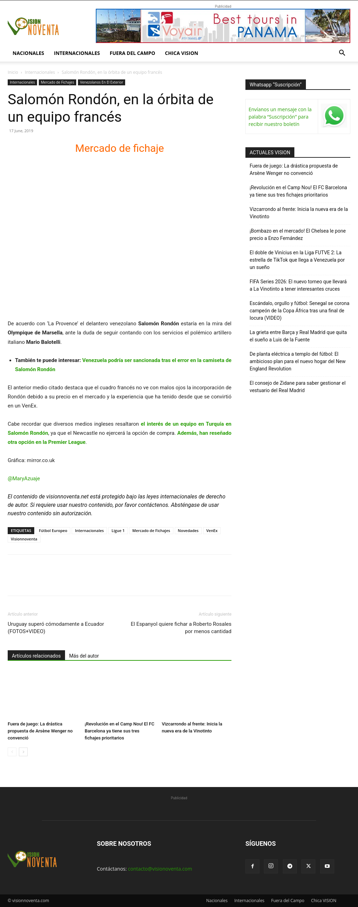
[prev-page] (12, 751)
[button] (342, 53)
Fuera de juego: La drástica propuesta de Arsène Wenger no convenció (40, 731)
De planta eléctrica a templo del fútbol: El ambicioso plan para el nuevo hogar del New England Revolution (297, 361)
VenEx (211, 530)
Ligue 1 (118, 530)
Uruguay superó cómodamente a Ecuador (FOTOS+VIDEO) (56, 628)
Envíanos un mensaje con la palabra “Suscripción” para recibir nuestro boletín (280, 116)
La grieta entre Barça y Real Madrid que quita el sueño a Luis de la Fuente (298, 336)
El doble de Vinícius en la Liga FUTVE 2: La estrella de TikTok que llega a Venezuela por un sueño (297, 260)
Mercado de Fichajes (57, 82)
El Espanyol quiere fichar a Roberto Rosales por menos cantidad (181, 628)
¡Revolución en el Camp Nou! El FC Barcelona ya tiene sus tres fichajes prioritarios (119, 731)
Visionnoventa (24, 538)
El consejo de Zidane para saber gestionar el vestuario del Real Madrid (297, 386)
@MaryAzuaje (24, 478)
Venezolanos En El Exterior (101, 82)
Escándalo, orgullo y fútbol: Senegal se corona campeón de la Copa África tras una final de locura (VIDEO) (299, 310)
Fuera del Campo (132, 53)
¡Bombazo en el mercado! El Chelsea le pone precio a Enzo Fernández (298, 234)
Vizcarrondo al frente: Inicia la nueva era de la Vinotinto (299, 212)
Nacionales (28, 53)
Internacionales (77, 53)
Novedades (188, 530)
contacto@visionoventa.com (160, 868)
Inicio (13, 72)
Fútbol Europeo (53, 530)
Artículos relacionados (36, 656)
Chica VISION (181, 53)
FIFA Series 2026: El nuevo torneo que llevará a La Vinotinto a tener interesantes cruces (298, 285)
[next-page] (23, 751)
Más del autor (84, 656)
